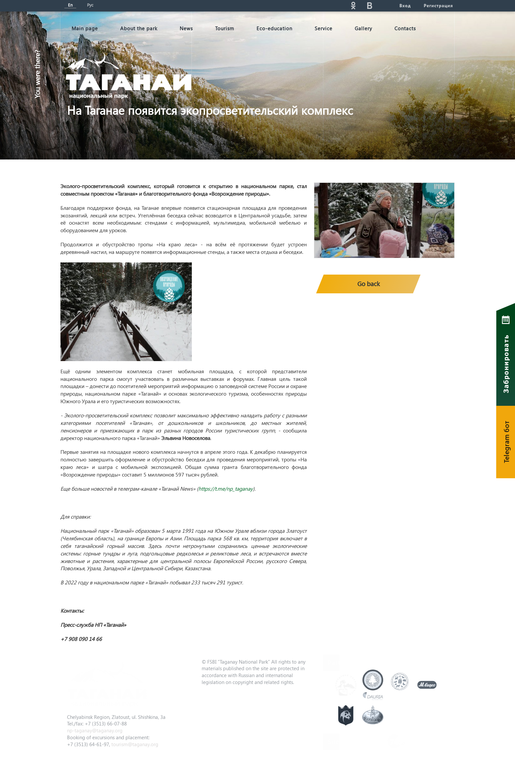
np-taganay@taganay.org (95, 730)
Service (323, 28)
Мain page (85, 28)
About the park (138, 28)
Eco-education (274, 28)
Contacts (405, 28)
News (186, 28)
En (70, 5)
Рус (90, 5)
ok (353, 5)
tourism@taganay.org (134, 744)
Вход (405, 5)
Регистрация (438, 5)
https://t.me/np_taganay (225, 488)
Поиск (294, 5)
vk (369, 5)
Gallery (363, 28)
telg (386, 5)
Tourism (224, 28)
